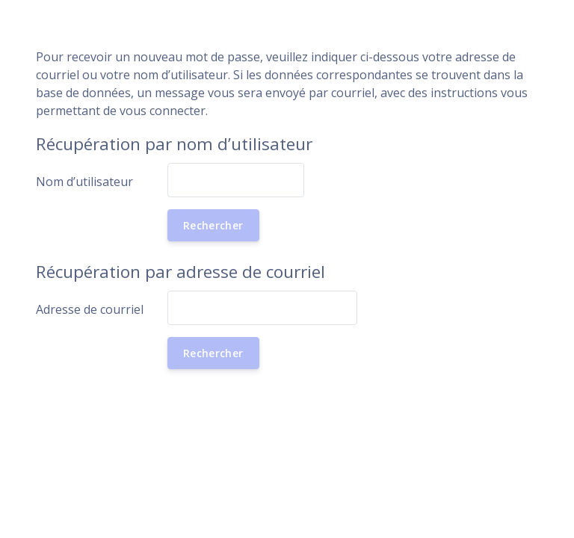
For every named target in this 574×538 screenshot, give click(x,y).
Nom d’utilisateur (84, 181)
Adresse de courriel (90, 309)
